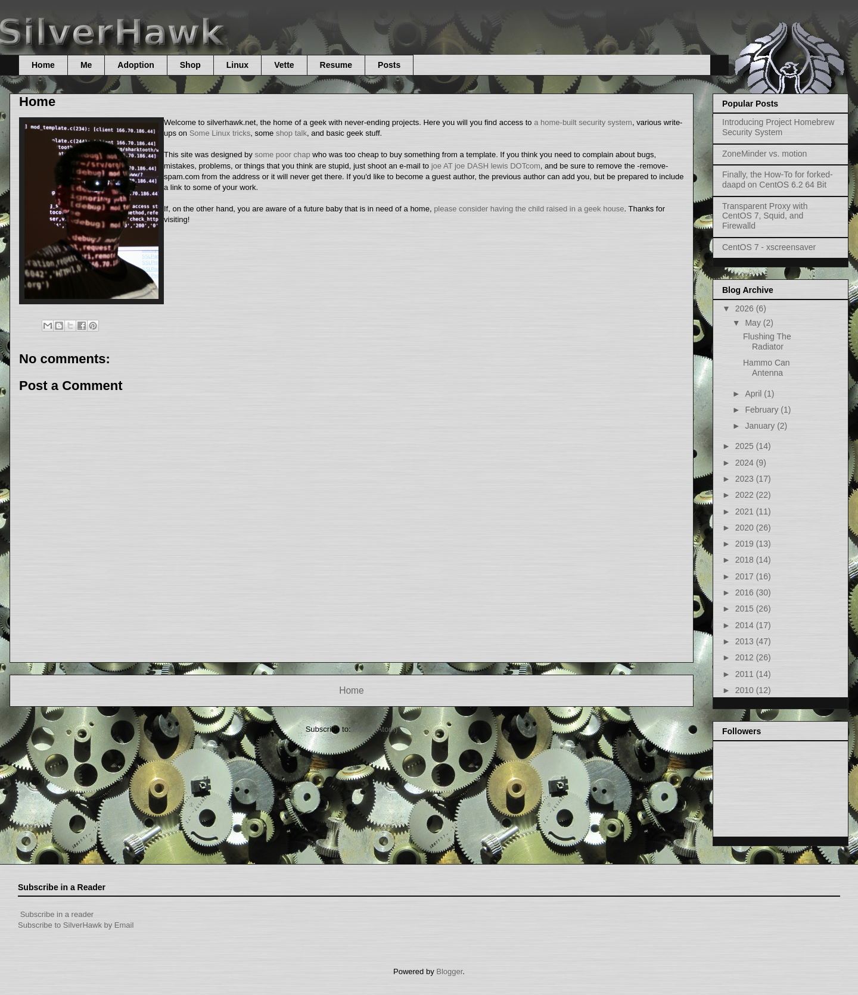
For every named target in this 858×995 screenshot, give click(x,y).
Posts (389, 65)
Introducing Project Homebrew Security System (778, 127)
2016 (745, 592)
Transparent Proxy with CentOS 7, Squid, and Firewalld (764, 216)
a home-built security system (583, 122)
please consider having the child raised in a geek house (529, 208)
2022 (745, 495)
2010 (745, 690)
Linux (237, 65)
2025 (745, 446)
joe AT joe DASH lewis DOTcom (485, 165)
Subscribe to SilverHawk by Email (75, 925)
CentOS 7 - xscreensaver (769, 247)
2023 (745, 479)
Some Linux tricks (220, 133)
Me (86, 65)
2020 (745, 527)
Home (43, 65)
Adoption (135, 65)
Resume (336, 65)
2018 (745, 559)
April (754, 393)
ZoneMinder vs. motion (764, 153)
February (763, 409)
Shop (190, 65)
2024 (745, 462)
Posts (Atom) (375, 729)
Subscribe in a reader (57, 914)
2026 (745, 308)
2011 (745, 674)
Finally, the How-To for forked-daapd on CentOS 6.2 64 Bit (777, 179)
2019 (745, 543)
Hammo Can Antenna (766, 368)
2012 (745, 657)
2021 (745, 511)
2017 (745, 576)
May (754, 322)
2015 (745, 608)
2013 (745, 641)
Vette (284, 65)
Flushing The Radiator (767, 341)
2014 (745, 625)
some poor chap (282, 154)
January (761, 426)
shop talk (291, 133)
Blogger (449, 971)
